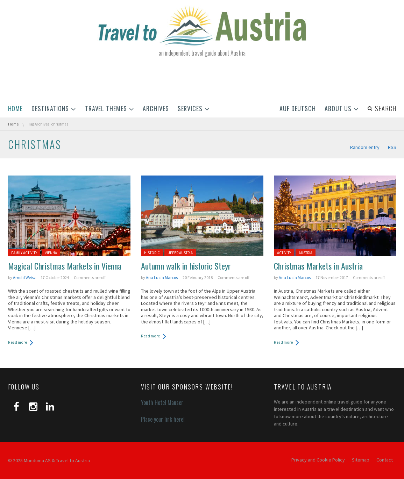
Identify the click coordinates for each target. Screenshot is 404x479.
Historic (152, 252)
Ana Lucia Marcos (162, 277)
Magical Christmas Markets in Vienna (64, 265)
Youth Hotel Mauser (162, 402)
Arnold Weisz (24, 277)
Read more (17, 342)
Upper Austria (180, 252)
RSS (392, 147)
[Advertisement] (202, 79)
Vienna (51, 252)
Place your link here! (163, 419)
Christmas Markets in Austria (318, 265)
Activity (284, 252)
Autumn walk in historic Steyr (186, 265)
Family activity (24, 252)
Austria (305, 252)
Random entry (365, 147)
